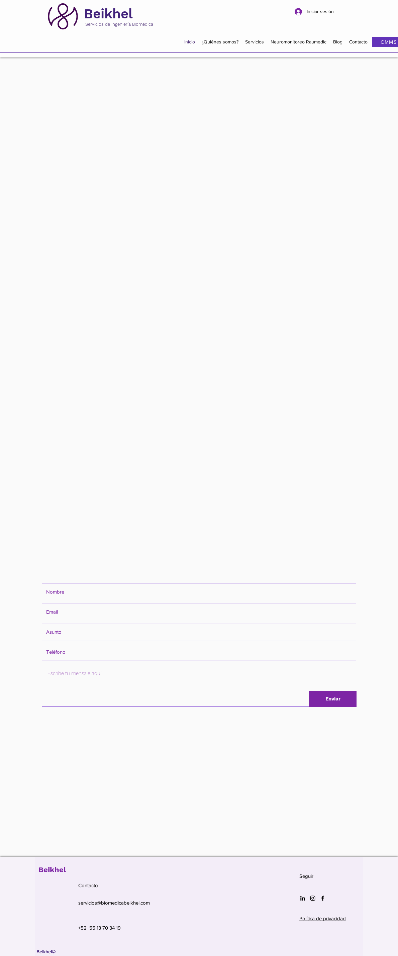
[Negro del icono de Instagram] (312, 898)
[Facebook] (322, 898)
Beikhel (108, 14)
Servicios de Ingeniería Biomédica (119, 24)
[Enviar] (333, 699)
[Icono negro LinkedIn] (302, 898)
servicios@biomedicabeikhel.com (114, 903)
